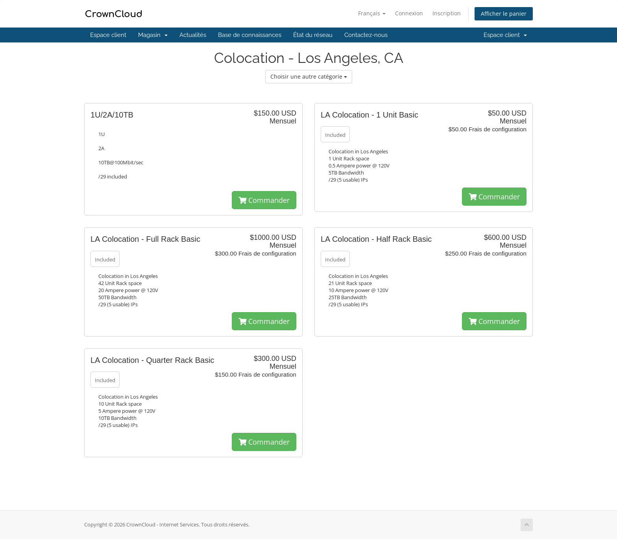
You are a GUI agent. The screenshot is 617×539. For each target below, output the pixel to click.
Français (372, 13)
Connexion (409, 13)
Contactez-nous (366, 35)
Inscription (446, 13)
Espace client (108, 35)
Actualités (192, 35)
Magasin (153, 35)
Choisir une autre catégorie (308, 76)
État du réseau (313, 35)
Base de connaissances (249, 35)
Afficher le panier (503, 13)
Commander (264, 200)
